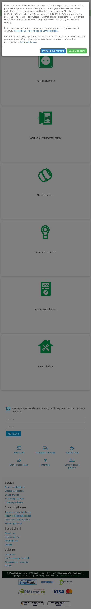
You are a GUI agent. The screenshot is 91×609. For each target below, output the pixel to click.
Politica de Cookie (28, 42)
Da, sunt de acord (77, 50)
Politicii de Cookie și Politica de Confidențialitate (36, 30)
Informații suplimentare (53, 50)
